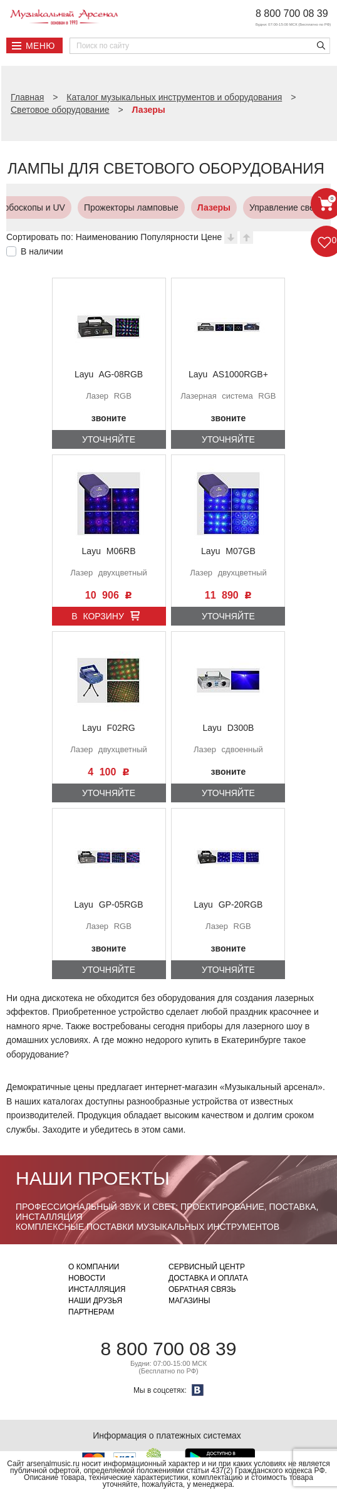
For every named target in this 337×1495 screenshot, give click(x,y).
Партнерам (91, 1312)
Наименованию (107, 237)
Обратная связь (202, 1289)
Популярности (169, 237)
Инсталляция (96, 1289)
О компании (93, 1266)
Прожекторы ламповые (68, 207)
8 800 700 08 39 (292, 13)
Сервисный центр (206, 1266)
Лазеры (151, 207)
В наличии (42, 251)
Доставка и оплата (208, 1278)
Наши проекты (93, 1178)
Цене (211, 237)
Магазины (189, 1300)
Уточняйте (108, 439)
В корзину (97, 616)
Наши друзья (95, 1300)
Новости (86, 1278)
